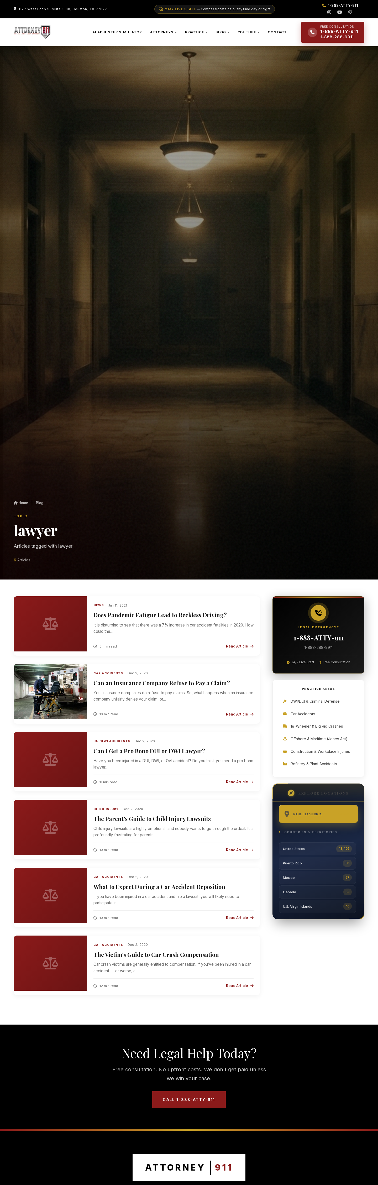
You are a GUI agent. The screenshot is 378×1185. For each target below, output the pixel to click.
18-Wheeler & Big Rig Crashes (312, 731)
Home (21, 507)
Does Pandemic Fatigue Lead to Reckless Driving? (160, 619)
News (98, 609)
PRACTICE (194, 34)
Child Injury (106, 813)
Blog (39, 507)
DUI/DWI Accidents (111, 745)
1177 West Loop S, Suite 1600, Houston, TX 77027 (63, 9)
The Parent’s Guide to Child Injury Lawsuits (152, 823)
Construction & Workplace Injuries (316, 756)
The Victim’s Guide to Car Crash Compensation (156, 958)
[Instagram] (329, 12)
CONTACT (277, 34)
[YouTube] (339, 12)
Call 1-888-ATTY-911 (189, 1103)
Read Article (240, 650)
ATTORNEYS (162, 34)
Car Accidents (108, 677)
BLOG (221, 34)
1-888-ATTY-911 (318, 642)
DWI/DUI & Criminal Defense (311, 706)
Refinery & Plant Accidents (309, 769)
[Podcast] (350, 12)
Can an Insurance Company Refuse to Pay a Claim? (161, 687)
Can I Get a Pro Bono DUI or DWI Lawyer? (149, 755)
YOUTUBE (247, 34)
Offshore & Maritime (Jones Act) (315, 744)
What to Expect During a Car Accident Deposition (159, 890)
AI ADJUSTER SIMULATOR (117, 34)
